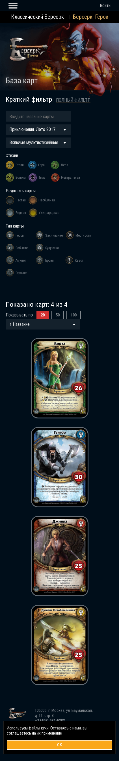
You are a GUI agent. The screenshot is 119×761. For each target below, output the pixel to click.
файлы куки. (39, 728)
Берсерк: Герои (90, 16)
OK (59, 745)
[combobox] (38, 129)
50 (58, 315)
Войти (105, 5)
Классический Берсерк (37, 16)
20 (43, 315)
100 (74, 315)
